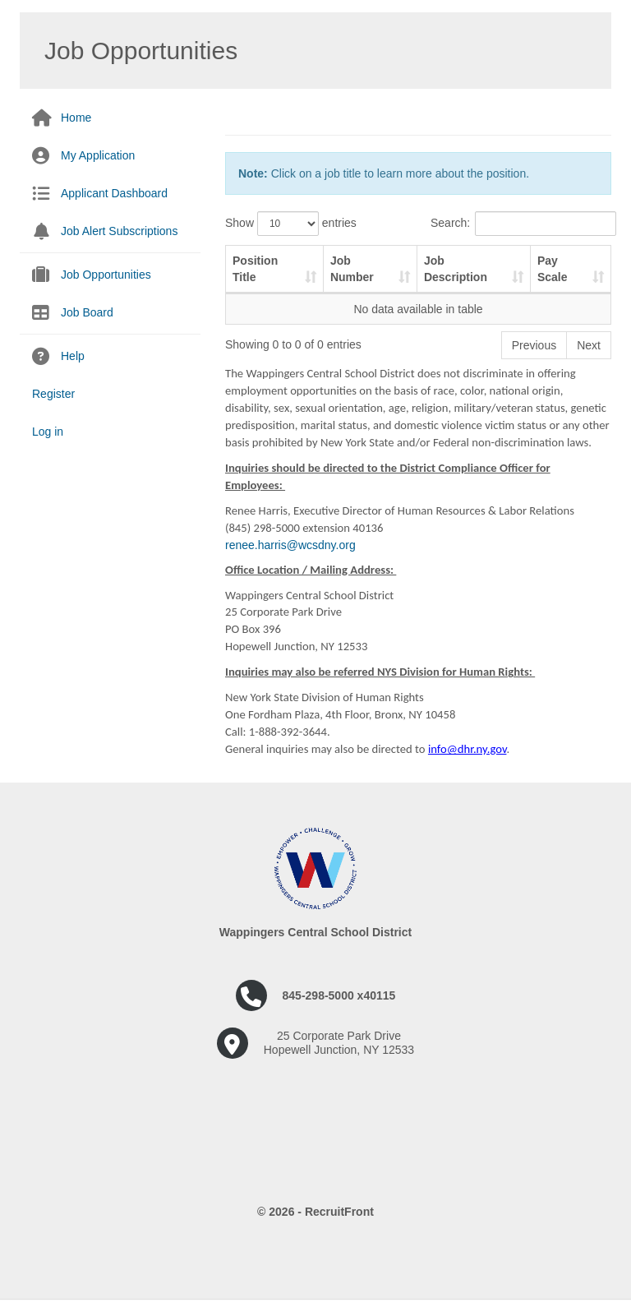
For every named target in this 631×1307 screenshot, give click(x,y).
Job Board (87, 312)
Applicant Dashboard (114, 193)
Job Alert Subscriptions (119, 231)
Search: (521, 223)
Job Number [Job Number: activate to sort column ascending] (352, 269)
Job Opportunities (106, 274)
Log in (47, 431)
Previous (534, 345)
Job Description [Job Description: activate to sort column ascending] (455, 269)
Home (76, 117)
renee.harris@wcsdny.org (290, 545)
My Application (98, 155)
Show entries (291, 223)
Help (73, 356)
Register (53, 393)
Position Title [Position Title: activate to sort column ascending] (255, 269)
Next (589, 345)
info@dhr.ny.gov (467, 748)
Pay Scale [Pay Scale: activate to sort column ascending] (552, 269)
